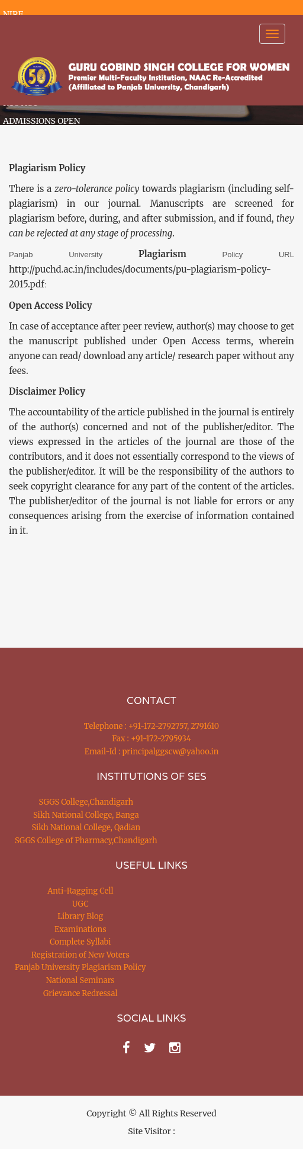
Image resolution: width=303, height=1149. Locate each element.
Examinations (80, 929)
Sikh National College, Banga (86, 815)
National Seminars (80, 980)
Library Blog (80, 916)
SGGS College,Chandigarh (86, 802)
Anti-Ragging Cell (80, 891)
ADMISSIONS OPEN (41, 121)
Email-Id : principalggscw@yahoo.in (152, 752)
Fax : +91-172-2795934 (151, 739)
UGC (80, 904)
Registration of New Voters (80, 955)
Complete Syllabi (80, 942)
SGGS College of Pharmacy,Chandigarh (86, 841)
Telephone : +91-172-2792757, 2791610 (151, 726)
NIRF (13, 14)
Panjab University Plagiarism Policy (80, 967)
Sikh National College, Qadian (86, 827)
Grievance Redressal (80, 993)
